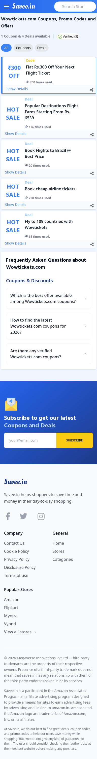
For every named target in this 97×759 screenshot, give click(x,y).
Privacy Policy (16, 559)
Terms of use (16, 575)
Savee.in (15, 482)
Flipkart (11, 607)
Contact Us (14, 543)
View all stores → (20, 632)
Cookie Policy (16, 551)
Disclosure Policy (20, 567)
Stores (58, 551)
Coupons (23, 47)
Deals (41, 47)
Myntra (11, 615)
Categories (63, 559)
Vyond (10, 624)
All (6, 47)
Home (58, 543)
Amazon (11, 599)
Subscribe (74, 440)
